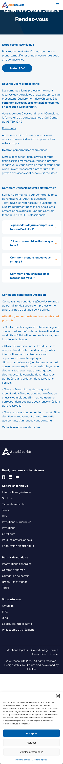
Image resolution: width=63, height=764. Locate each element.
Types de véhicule (13, 504)
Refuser (31, 742)
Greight (30, 665)
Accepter (31, 733)
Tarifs (5, 510)
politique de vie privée (35, 309)
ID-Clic (31, 669)
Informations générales (16, 492)
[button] (58, 696)
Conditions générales (44, 650)
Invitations (8, 528)
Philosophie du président (18, 629)
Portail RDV (17, 68)
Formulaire (9, 128)
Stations (7, 498)
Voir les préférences (31, 752)
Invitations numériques (16, 522)
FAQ (5, 612)
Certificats (8, 534)
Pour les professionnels (17, 540)
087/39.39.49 (14, 121)
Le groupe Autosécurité (17, 624)
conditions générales (34, 301)
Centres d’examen (13, 570)
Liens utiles (39, 654)
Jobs (5, 618)
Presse (54, 654)
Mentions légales (22, 759)
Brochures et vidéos (14, 582)
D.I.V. (5, 516)
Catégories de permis (15, 576)
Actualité (8, 606)
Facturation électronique (18, 546)
